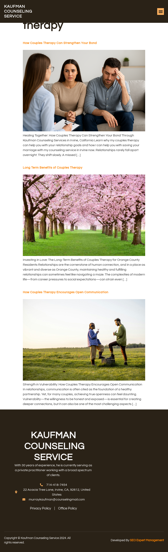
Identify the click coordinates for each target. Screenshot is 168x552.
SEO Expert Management (147, 540)
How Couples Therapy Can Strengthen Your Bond (60, 43)
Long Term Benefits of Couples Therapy (52, 167)
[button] (160, 11)
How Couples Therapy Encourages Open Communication (65, 292)
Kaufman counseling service (18, 11)
